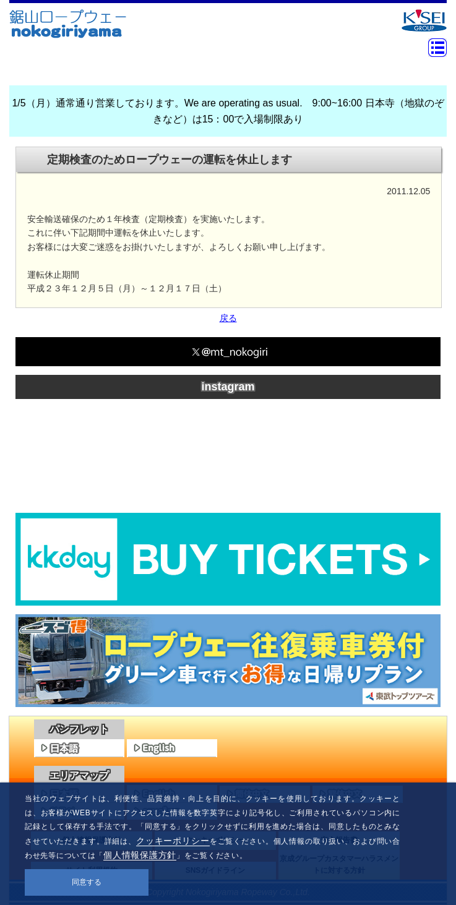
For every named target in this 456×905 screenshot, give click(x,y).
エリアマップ (79, 775)
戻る (228, 318)
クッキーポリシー (173, 841)
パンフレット (79, 729)
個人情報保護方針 (139, 855)
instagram (227, 386)
